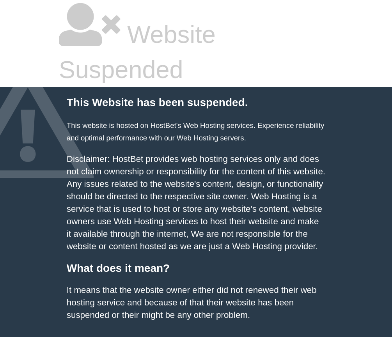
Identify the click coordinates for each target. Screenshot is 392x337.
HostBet (163, 125)
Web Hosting (197, 138)
